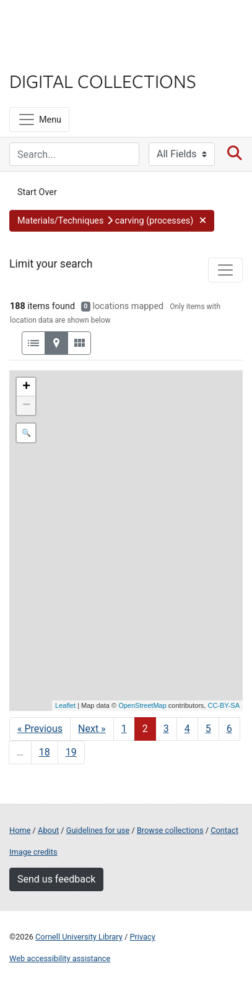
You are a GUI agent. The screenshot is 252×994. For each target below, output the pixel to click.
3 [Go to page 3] (166, 729)
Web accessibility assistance (59, 958)
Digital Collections (102, 80)
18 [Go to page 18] (44, 752)
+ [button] (26, 387)
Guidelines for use (97, 830)
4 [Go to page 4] (187, 729)
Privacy (142, 936)
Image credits (33, 852)
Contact (224, 830)
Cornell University (71, 24)
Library (46, 57)
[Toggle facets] (225, 270)
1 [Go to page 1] (124, 729)
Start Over (37, 192)
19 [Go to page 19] (71, 752)
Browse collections (170, 830)
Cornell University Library (79, 936)
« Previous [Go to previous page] (40, 729)
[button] (111, 221)
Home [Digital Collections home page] (19, 830)
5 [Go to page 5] (208, 729)
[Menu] (39, 119)
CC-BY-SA (223, 705)
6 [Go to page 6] (229, 729)
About (48, 830)
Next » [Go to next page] (92, 729)
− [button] (26, 405)
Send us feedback (56, 879)
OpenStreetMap (142, 705)
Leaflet (65, 705)
